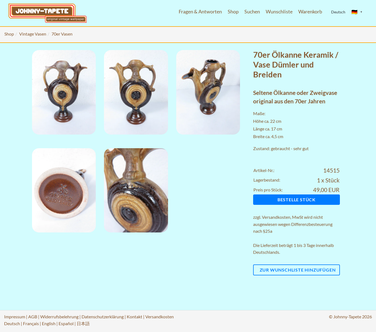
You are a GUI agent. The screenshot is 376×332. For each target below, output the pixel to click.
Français (31, 323)
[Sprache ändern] (357, 12)
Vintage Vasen (32, 33)
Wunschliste (279, 11)
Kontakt (134, 316)
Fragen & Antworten (200, 11)
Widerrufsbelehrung (59, 316)
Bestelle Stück (296, 199)
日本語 (83, 323)
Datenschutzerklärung (103, 316)
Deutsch (12, 323)
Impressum (14, 316)
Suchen (252, 11)
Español (66, 323)
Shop (233, 11)
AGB (32, 316)
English (49, 323)
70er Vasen (62, 33)
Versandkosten (276, 217)
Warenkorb (310, 11)
